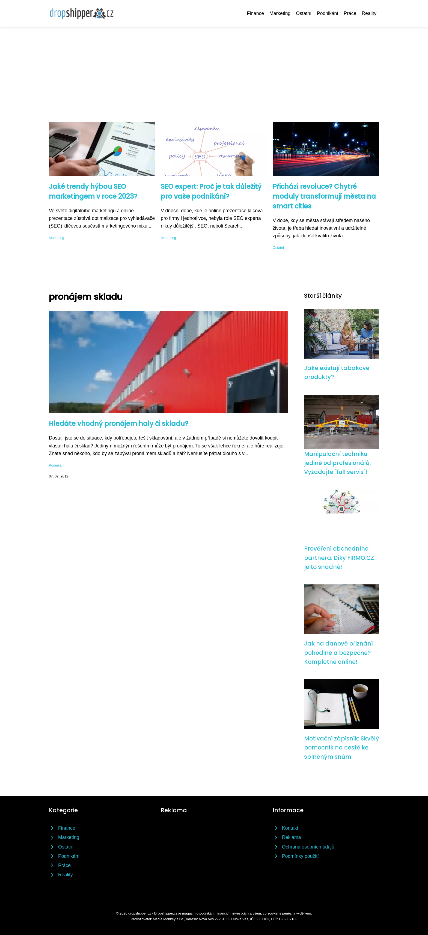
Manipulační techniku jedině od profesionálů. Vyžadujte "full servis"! (337, 463)
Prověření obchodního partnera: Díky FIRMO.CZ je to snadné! (339, 558)
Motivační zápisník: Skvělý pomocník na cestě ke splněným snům (341, 747)
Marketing (279, 13)
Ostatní (303, 13)
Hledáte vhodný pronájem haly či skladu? (118, 423)
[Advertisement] (214, 67)
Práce (350, 13)
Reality (369, 13)
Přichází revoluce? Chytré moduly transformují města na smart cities (324, 196)
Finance (255, 13)
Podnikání (327, 13)
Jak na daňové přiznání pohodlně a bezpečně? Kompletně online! (338, 653)
